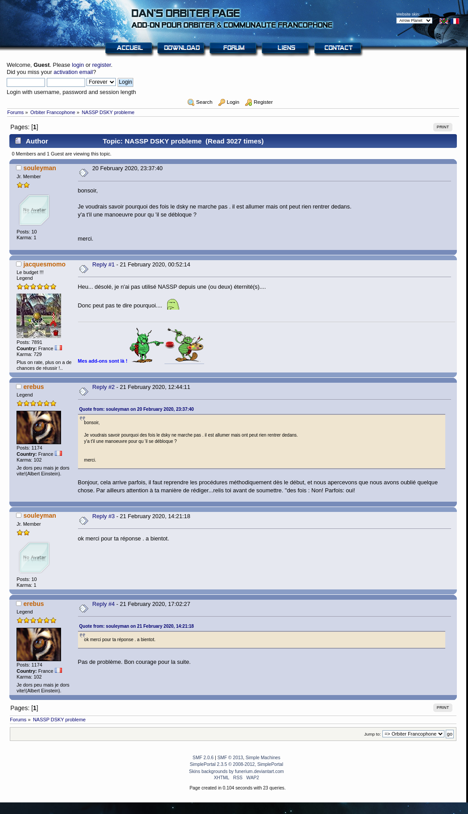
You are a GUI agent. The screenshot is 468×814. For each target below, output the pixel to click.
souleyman (39, 168)
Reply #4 (103, 604)
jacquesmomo (44, 264)
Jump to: (372, 734)
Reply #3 (103, 516)
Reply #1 (103, 264)
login (78, 64)
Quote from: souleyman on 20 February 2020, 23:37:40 (136, 409)
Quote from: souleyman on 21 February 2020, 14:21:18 (136, 626)
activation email (73, 72)
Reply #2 (103, 387)
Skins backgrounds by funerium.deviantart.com (236, 771)
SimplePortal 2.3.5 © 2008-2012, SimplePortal (236, 764)
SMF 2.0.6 (203, 757)
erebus (33, 386)
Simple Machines (263, 757)
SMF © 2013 (230, 757)
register (101, 64)
